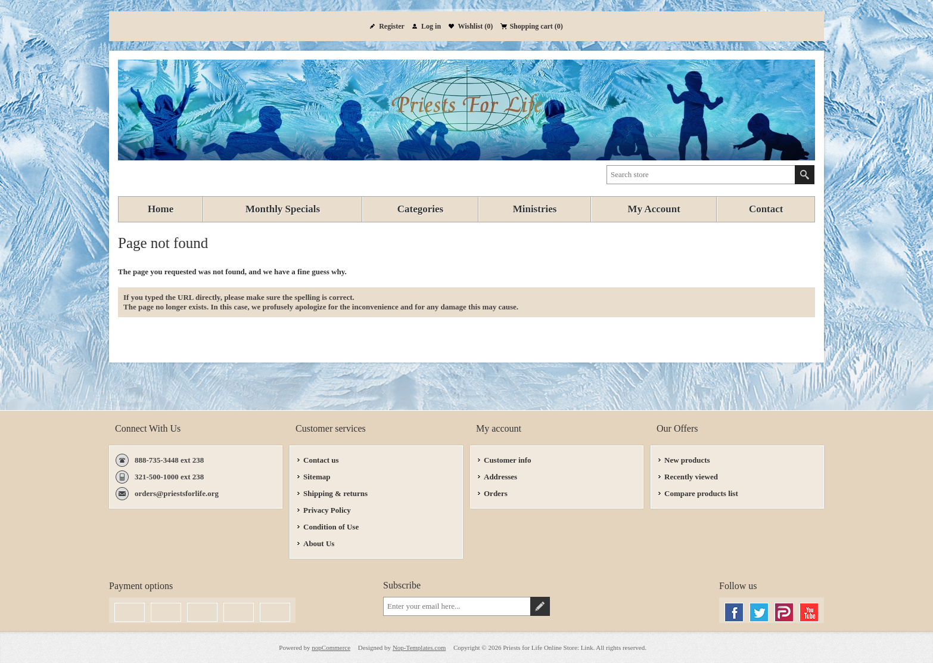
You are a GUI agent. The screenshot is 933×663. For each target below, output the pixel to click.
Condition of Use (331, 526)
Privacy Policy (327, 510)
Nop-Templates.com (419, 647)
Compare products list (701, 493)
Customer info (507, 460)
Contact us (321, 460)
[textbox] (701, 174)
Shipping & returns (335, 493)
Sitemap (317, 476)
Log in (431, 26)
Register (392, 26)
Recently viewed (691, 476)
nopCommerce (331, 647)
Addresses (500, 476)
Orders (496, 493)
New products (687, 460)
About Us (318, 543)
